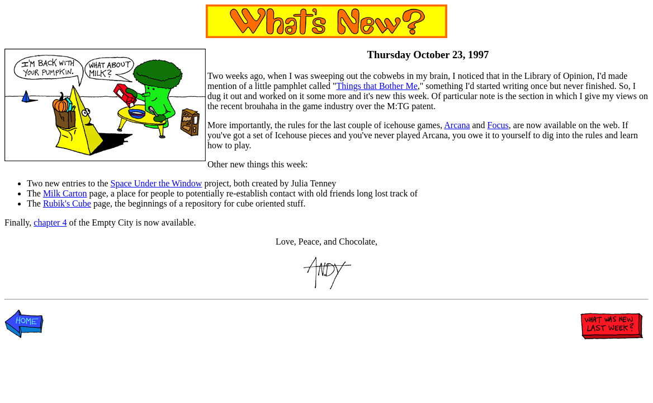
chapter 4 (50, 222)
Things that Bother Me (376, 86)
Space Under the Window (156, 183)
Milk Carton (65, 193)
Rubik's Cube (67, 203)
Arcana (457, 125)
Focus (498, 125)
